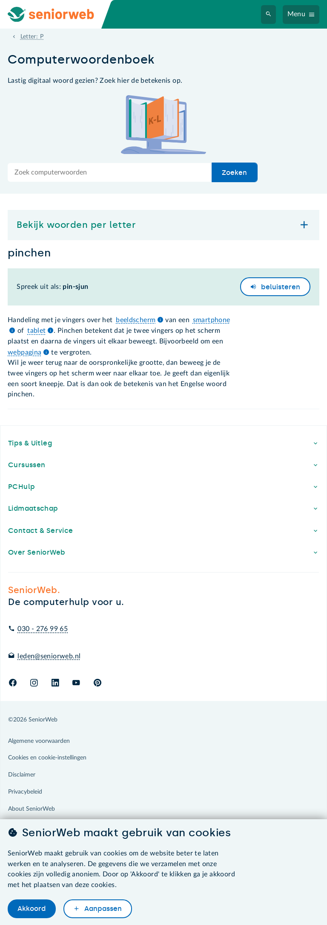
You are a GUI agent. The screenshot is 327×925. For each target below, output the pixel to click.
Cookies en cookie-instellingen (47, 758)
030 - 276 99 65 (42, 628)
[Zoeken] (268, 14)
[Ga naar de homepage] (58, 14)
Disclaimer (21, 775)
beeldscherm (135, 320)
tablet (36, 330)
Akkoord (31, 909)
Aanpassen (102, 909)
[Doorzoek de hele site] (110, 172)
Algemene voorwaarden (39, 741)
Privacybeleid (25, 792)
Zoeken (234, 173)
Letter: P (31, 37)
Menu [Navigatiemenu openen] (296, 14)
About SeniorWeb (31, 809)
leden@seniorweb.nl (48, 656)
